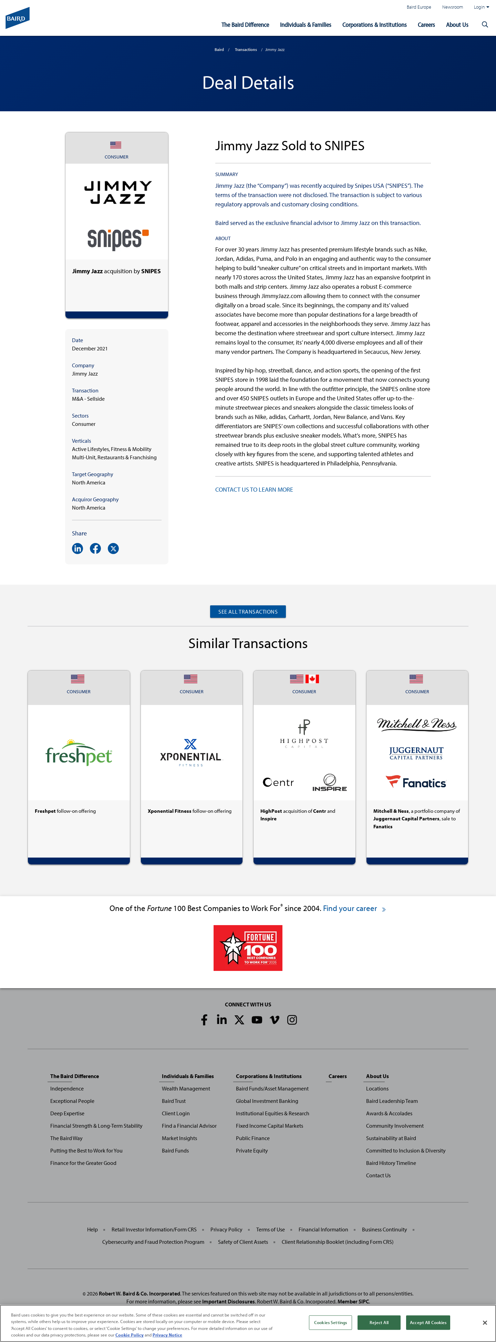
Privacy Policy (226, 1229)
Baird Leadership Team (392, 1100)
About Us (457, 25)
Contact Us (378, 1175)
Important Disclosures (228, 1301)
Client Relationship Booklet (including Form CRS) (338, 1241)
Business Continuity (384, 1229)
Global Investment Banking (267, 1100)
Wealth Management (186, 1088)
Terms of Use (270, 1229)
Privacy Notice (167, 1335)
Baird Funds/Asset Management (272, 1088)
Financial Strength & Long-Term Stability (96, 1125)
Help (92, 1229)
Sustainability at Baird (391, 1138)
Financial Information (323, 1229)
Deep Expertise (67, 1113)
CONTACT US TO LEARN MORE (254, 489)
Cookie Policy (129, 1335)
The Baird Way (66, 1138)
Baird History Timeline (391, 1162)
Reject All (379, 1322)
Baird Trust (174, 1100)
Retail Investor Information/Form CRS (154, 1229)
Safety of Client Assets (243, 1241)
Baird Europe (419, 7)
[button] (485, 25)
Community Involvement (395, 1125)
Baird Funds (175, 1150)
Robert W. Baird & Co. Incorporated (139, 1293)
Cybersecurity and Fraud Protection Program (153, 1241)
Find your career (355, 908)
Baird (219, 49)
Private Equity (252, 1150)
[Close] (485, 1322)
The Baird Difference (245, 25)
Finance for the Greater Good (83, 1162)
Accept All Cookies (428, 1322)
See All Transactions (248, 611)
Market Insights (179, 1138)
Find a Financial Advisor (189, 1125)
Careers (426, 25)
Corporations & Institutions (374, 25)
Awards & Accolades (389, 1113)
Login (481, 7)
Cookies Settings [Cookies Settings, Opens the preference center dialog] (330, 1322)
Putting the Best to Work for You (86, 1150)
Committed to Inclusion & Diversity (406, 1150)
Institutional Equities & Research (272, 1113)
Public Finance (253, 1138)
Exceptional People (72, 1100)
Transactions (246, 49)
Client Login (176, 1113)
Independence (67, 1088)
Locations (377, 1088)
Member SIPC (353, 1301)
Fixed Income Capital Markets (269, 1125)
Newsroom (452, 7)
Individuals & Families (305, 25)
